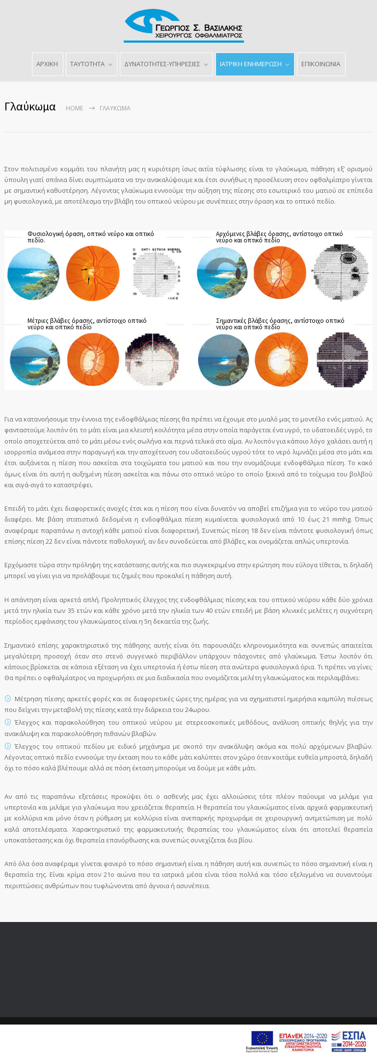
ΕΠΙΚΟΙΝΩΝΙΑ (320, 63)
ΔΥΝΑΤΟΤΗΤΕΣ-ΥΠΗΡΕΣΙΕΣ (162, 63)
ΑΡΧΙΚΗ (47, 63)
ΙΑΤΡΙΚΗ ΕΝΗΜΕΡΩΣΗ (251, 63)
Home (74, 108)
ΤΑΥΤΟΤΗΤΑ (87, 63)
